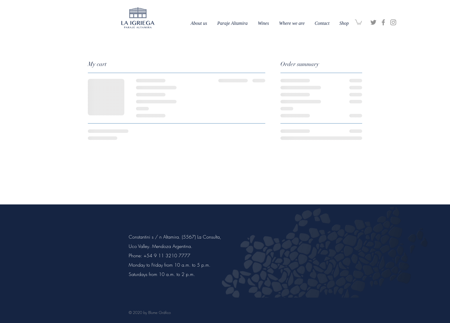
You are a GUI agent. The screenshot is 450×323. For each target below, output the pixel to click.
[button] (358, 22)
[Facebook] (383, 22)
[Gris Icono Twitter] (373, 22)
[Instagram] (393, 22)
